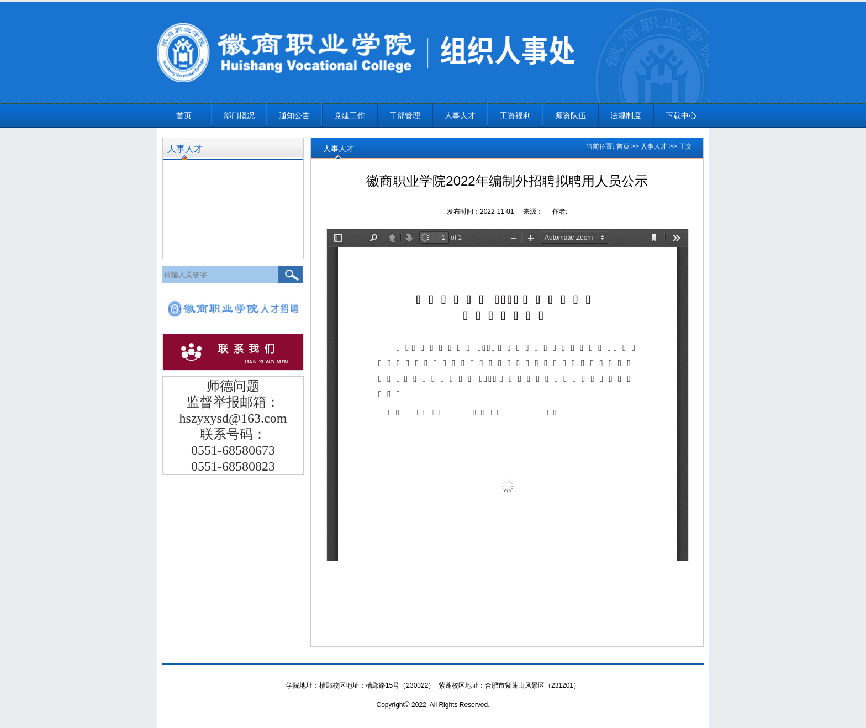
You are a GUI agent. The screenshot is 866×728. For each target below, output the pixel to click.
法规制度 (625, 115)
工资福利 (515, 115)
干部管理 (404, 115)
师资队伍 (570, 115)
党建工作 (349, 115)
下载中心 (681, 115)
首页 (184, 115)
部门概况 (239, 115)
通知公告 (294, 115)
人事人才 (460, 115)
